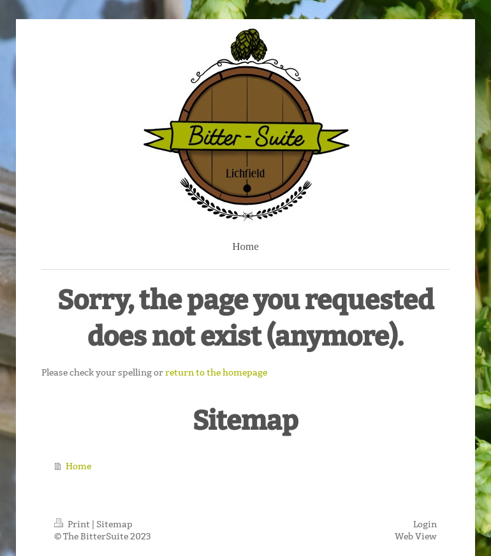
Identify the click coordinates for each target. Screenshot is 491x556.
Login (425, 524)
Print (73, 524)
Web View (416, 536)
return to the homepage (216, 372)
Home (78, 466)
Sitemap (114, 524)
